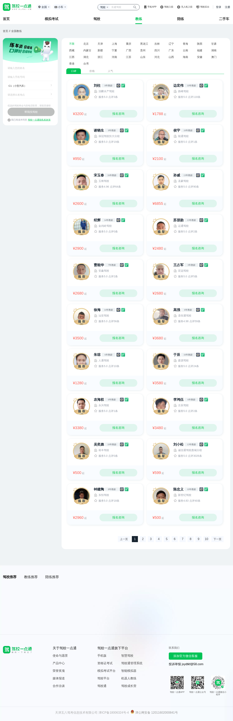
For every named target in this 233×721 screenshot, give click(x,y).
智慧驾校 (127, 655)
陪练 (180, 19)
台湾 (86, 63)
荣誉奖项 (59, 670)
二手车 (224, 19)
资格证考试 (105, 663)
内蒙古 (87, 50)
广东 (171, 50)
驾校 (96, 19)
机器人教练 (128, 678)
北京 (86, 43)
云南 (185, 50)
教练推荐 (31, 577)
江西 (71, 56)
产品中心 (59, 663)
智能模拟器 (128, 670)
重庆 (128, 43)
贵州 (142, 50)
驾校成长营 (128, 685)
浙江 (100, 56)
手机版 (101, 655)
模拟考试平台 (106, 670)
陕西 (199, 43)
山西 (171, 56)
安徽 (199, 56)
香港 (71, 63)
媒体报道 (59, 678)
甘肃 (214, 43)
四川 (157, 50)
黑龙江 (144, 43)
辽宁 (171, 43)
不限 (71, 43)
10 (206, 539)
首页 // (6, 31)
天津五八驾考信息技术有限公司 (76, 712)
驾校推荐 (9, 577)
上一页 (124, 539)
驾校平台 (103, 678)
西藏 (71, 50)
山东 (142, 56)
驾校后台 (204, 6)
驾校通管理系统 (131, 663)
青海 (185, 43)
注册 (227, 7)
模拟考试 (51, 19)
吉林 (157, 43)
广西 (128, 50)
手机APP (151, 6)
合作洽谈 (59, 685)
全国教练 (16, 31)
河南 (114, 56)
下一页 (217, 539)
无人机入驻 (186, 6)
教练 (138, 19)
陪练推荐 (52, 577)
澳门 (214, 56)
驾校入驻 (168, 6)
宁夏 (114, 50)
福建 (199, 50)
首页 (6, 19)
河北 (157, 56)
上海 (114, 43)
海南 (185, 56)
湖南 (214, 50)
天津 (100, 43)
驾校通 (101, 685)
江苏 (128, 56)
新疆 (100, 50)
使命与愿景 (60, 655)
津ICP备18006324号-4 (114, 712)
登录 (218, 7)
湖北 (86, 56)
